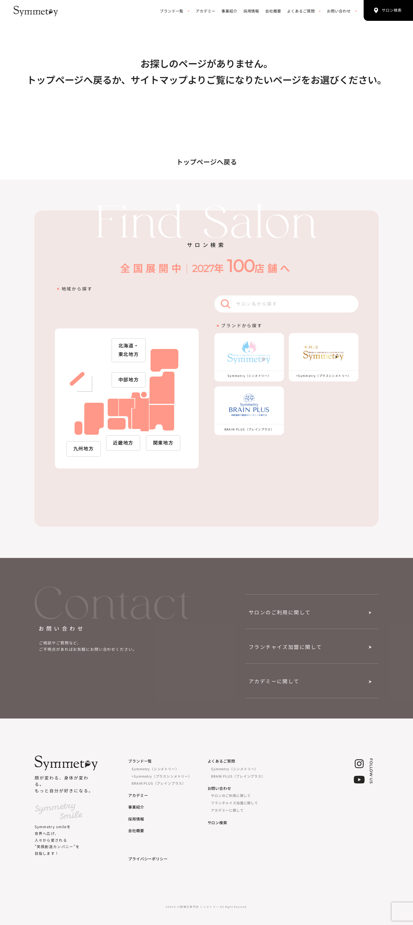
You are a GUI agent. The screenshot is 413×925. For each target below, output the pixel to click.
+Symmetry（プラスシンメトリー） (162, 776)
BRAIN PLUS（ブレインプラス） (159, 783)
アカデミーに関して (274, 681)
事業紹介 (229, 11)
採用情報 (251, 11)
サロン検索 (218, 823)
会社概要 (273, 11)
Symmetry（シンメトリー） (155, 768)
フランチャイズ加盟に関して (285, 647)
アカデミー (206, 11)
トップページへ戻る (206, 162)
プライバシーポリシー (148, 859)
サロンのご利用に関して (280, 612)
